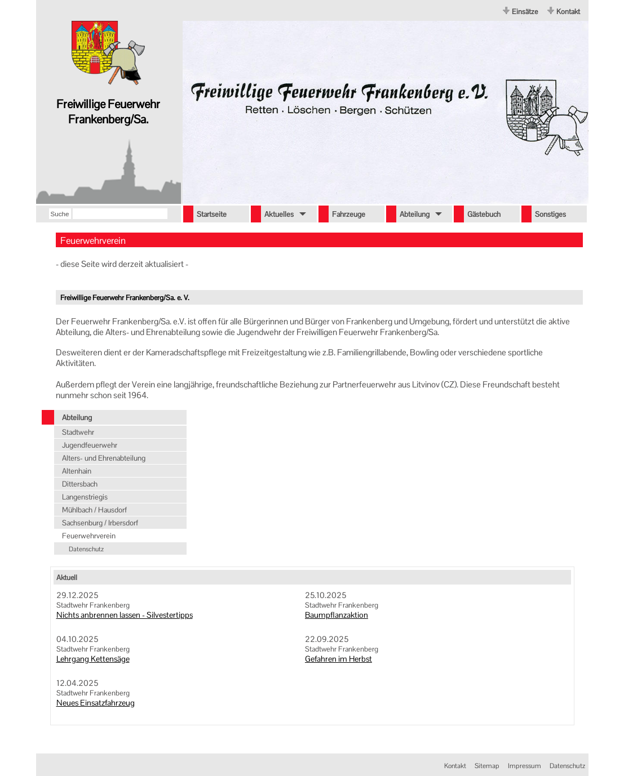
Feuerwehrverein (89, 536)
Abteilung (77, 417)
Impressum (524, 765)
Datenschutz (86, 549)
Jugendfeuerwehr (89, 445)
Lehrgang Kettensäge (93, 659)
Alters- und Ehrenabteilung (103, 458)
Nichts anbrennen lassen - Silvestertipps (124, 615)
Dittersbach (80, 484)
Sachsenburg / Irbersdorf (100, 523)
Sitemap (487, 765)
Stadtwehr (78, 432)
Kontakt (568, 11)
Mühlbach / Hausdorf (94, 510)
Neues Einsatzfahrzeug (95, 703)
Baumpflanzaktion (336, 615)
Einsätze (525, 11)
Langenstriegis (85, 497)
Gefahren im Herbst (338, 659)
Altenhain (76, 471)
